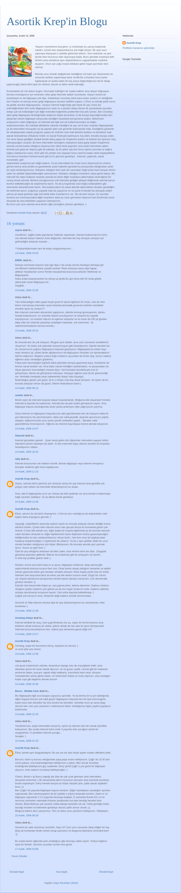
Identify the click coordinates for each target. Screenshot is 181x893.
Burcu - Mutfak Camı (27, 691)
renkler (19, 395)
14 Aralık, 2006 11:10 (26, 471)
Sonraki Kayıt (16, 871)
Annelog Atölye (24, 617)
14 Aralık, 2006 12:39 (26, 610)
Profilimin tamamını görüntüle (138, 48)
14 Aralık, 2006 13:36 (26, 653)
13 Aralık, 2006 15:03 (26, 253)
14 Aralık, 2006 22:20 (26, 714)
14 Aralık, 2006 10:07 (26, 428)
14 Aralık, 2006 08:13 (26, 388)
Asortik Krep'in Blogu (57, 21)
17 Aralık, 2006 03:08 (26, 849)
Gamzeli (20, 435)
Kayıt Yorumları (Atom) (65, 883)
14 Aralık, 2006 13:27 (26, 634)
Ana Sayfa (61, 871)
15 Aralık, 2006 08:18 (26, 815)
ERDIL (18, 260)
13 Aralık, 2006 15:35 (26, 290)
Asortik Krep (22, 478)
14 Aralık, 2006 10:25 (26, 451)
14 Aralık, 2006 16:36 (26, 684)
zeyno (18, 230)
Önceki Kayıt (106, 871)
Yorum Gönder (19, 856)
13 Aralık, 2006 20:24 (26, 330)
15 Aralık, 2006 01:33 (26, 740)
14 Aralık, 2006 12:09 (26, 501)
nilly (17, 459)
